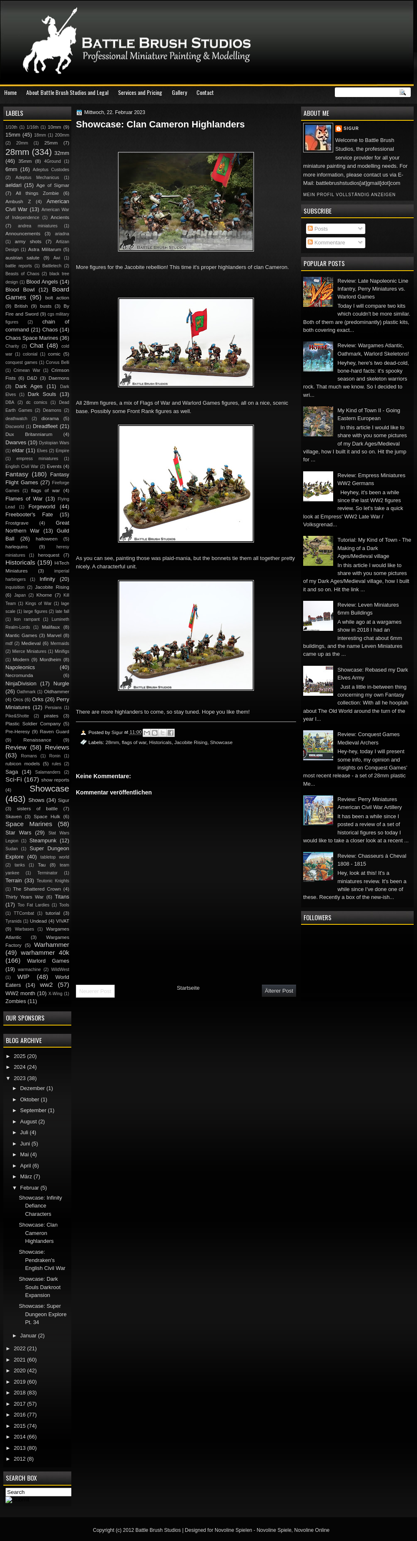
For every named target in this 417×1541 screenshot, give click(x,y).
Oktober (30, 1099)
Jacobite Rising (190, 742)
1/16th (33, 127)
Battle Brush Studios (158, 1530)
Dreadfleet (45, 426)
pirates (51, 715)
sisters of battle (37, 808)
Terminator (47, 873)
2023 (20, 1078)
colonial (30, 354)
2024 (20, 1067)
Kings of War (38, 603)
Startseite (188, 988)
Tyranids (13, 921)
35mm (25, 161)
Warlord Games (48, 961)
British (21, 306)
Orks (37, 699)
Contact (205, 92)
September (34, 1110)
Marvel (54, 635)
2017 (20, 1404)
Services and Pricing (140, 92)
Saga (11, 772)
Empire (62, 450)
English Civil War (21, 466)
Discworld (14, 426)
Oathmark (26, 692)
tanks (20, 865)
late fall (62, 611)
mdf (9, 643)
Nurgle (61, 683)
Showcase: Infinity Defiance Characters (40, 1206)
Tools (64, 905)
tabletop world (54, 857)
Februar (30, 1188)
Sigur (351, 128)
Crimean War (26, 370)
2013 (20, 1448)
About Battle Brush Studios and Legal (67, 92)
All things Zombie (37, 193)
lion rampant (27, 619)
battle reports (18, 266)
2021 (20, 1360)
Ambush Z (18, 201)
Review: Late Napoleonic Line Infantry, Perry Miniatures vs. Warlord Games (372, 289)
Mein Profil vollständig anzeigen (349, 194)
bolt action (57, 297)
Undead (38, 921)
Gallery (179, 92)
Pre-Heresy (17, 731)
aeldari (13, 185)
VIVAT (62, 921)
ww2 (46, 984)
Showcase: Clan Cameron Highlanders (38, 1233)
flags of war (134, 742)
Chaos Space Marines (31, 338)
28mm (112, 742)
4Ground (52, 161)
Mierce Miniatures (29, 651)
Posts (318, 229)
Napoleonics (20, 667)
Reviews (57, 747)
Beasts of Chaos (22, 273)
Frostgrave (16, 522)
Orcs (18, 699)
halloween (47, 538)
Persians (53, 707)
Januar (29, 1335)
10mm (54, 126)
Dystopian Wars (54, 443)
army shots (28, 241)
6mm (11, 169)
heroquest (49, 555)
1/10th (11, 127)
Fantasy (16, 474)
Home (10, 92)
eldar (18, 450)
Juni (25, 1143)
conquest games (21, 362)
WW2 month (20, 993)
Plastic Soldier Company (32, 723)
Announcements (22, 233)
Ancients (60, 217)
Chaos (50, 329)
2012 (20, 1459)
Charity (12, 346)
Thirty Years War (24, 896)
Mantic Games (21, 635)
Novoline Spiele (273, 1530)
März (26, 1176)
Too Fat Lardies (33, 905)
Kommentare (326, 242)
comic (54, 353)
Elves (42, 450)
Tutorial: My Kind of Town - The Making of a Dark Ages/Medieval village (374, 548)
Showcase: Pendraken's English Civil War (42, 1260)
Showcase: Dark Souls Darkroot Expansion (39, 1287)
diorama (50, 418)
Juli (25, 1132)
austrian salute (22, 257)
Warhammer (51, 944)
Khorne (44, 595)
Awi (56, 258)
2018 (20, 1392)
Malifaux (51, 627)
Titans (62, 897)
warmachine (29, 969)
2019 (20, 1382)
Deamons (52, 410)
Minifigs (62, 651)
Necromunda (19, 675)
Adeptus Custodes (51, 169)
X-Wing (55, 993)
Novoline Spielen (233, 1530)
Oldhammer (56, 691)
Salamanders (47, 772)
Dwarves (15, 442)
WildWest (60, 969)
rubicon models (22, 763)
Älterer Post (279, 991)
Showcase (221, 742)
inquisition (15, 587)
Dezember (33, 1088)
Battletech (51, 266)
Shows (36, 800)
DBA (9, 402)
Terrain (13, 880)
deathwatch (16, 418)
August (29, 1121)
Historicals (160, 742)
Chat (36, 345)
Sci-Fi (13, 779)
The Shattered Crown (37, 888)
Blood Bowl (20, 289)
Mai (25, 1154)
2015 (20, 1426)
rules (56, 764)
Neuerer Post (95, 991)
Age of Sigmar (52, 185)
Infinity (47, 579)
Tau (42, 864)
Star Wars (18, 832)
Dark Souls (42, 394)
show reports (55, 779)
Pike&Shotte (17, 716)
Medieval (30, 643)
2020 (20, 1370)
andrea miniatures (38, 226)
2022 (20, 1348)
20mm (22, 143)
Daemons (58, 378)
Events (54, 466)
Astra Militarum (44, 249)
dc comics (36, 402)
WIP (23, 976)
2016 (20, 1415)
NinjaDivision (20, 683)
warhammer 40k (45, 952)
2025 (20, 1056)
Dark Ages (29, 386)
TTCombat (24, 913)
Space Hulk (47, 816)
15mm (12, 135)
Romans (29, 756)
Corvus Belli (57, 362)
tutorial (52, 913)
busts (46, 306)
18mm (40, 135)
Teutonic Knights (53, 881)
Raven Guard (54, 731)
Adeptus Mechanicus (37, 177)
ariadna (62, 234)
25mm (51, 142)
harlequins (16, 546)
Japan (20, 595)
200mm (62, 135)
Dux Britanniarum (29, 434)
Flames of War (24, 498)
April (26, 1166)
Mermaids (59, 643)
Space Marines (28, 823)
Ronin (54, 756)
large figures (35, 611)
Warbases (24, 929)
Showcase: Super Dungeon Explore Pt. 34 (42, 1314)
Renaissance (37, 739)
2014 (20, 1437)
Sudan (11, 848)
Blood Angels (42, 282)
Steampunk (42, 840)
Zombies (15, 1001)
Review (16, 747)
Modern (21, 659)
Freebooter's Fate (29, 514)
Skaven (13, 816)
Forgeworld (41, 506)
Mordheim (50, 659)
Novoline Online (312, 1530)
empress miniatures (37, 458)
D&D (32, 378)
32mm (61, 153)
